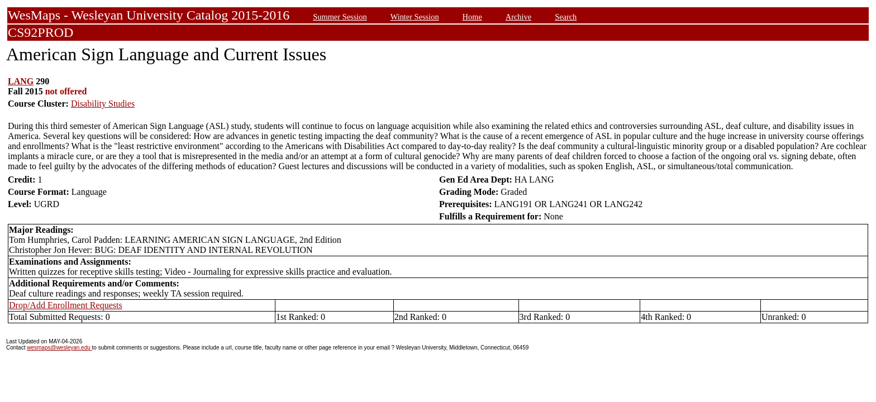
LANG (21, 81)
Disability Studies (103, 103)
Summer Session (339, 16)
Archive (518, 16)
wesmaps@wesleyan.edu (59, 347)
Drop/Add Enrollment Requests (65, 305)
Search (566, 16)
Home (472, 16)
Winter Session (415, 16)
